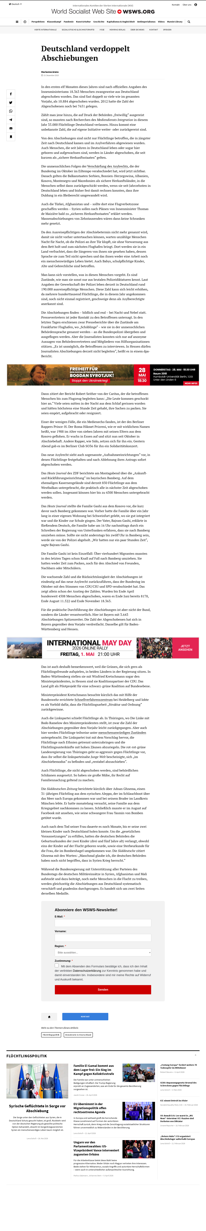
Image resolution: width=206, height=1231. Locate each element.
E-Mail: (59, 916)
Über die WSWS (137, 29)
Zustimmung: (63, 961)
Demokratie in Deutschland (78, 1035)
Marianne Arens (50, 71)
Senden (103, 989)
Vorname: (60, 931)
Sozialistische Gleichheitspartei (78, 29)
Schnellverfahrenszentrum (94, 699)
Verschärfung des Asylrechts (107, 166)
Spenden (167, 29)
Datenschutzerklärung (87, 970)
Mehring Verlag (117, 29)
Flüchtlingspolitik (51, 1035)
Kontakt (176, 4)
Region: (59, 946)
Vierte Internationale (45, 29)
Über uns (187, 4)
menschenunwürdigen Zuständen (122, 732)
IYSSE (102, 29)
